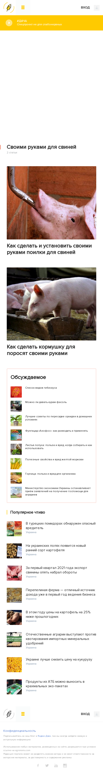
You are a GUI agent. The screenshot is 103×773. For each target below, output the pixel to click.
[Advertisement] (51, 84)
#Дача (56, 22)
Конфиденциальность (19, 731)
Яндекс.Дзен (44, 736)
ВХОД (90, 8)
